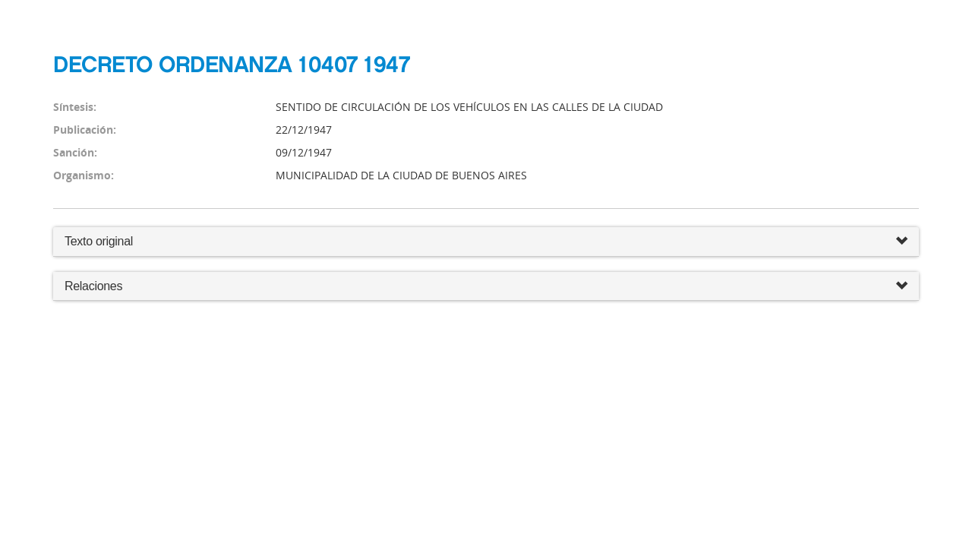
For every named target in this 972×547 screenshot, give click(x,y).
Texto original (99, 241)
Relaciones (486, 287)
